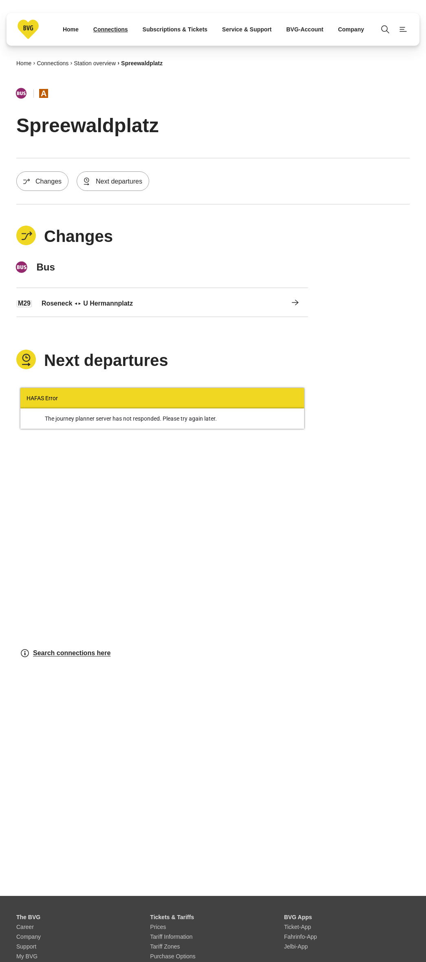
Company (28, 936)
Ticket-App (297, 927)
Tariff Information (171, 936)
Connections (52, 63)
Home (23, 63)
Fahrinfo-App (300, 936)
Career (25, 927)
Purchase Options (172, 956)
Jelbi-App (296, 946)
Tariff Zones (165, 946)
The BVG (28, 917)
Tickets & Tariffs (172, 917)
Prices (158, 927)
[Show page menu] (403, 29)
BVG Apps (298, 917)
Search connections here (65, 653)
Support (26, 946)
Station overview (95, 63)
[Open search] (385, 29)
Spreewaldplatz (142, 63)
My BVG (27, 956)
